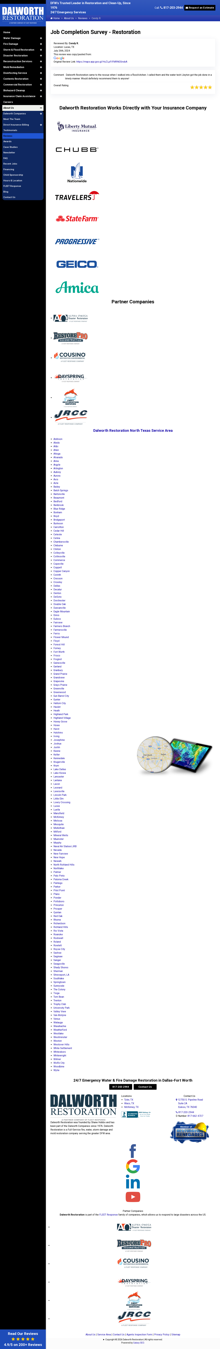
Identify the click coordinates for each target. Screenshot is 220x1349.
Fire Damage (10, 37)
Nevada (57, 850)
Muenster (58, 839)
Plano (56, 894)
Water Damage (12, 31)
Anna (56, 461)
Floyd (56, 640)
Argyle (56, 464)
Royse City (59, 949)
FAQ (5, 152)
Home (55, 18)
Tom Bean (58, 996)
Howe (56, 725)
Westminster (60, 1037)
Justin (56, 747)
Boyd (56, 516)
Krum (56, 765)
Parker (57, 886)
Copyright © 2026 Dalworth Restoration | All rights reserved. (134, 1339)
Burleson (58, 523)
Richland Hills (60, 927)
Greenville (58, 688)
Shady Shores (60, 967)
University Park (61, 1007)
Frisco (56, 655)
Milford (57, 831)
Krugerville (59, 762)
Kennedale (59, 758)
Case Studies (10, 140)
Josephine (59, 739)
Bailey (56, 486)
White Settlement (62, 1048)
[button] (41, 32)
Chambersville (61, 541)
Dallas (56, 585)
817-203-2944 (171, 7)
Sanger (57, 960)
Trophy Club (59, 1004)
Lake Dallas (59, 769)
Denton (57, 593)
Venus (56, 1018)
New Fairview (60, 853)
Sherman (58, 971)
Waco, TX (129, 1103)
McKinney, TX (131, 1107)
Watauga (58, 1022)
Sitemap (175, 1334)
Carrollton (58, 527)
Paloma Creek (60, 879)
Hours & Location (12, 174)
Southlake (58, 978)
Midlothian (59, 828)
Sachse (57, 952)
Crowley (57, 582)
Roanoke (58, 934)
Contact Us (145, 1086)
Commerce (59, 560)
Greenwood (59, 692)
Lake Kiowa (59, 773)
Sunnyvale (58, 985)
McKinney (58, 817)
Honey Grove (60, 721)
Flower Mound (61, 637)
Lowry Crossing (61, 802)
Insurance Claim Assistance (19, 90)
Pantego (57, 883)
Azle (55, 483)
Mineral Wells (60, 835)
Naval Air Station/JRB (65, 846)
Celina (56, 538)
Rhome (57, 919)
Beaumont (58, 497)
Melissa (57, 820)
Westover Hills (61, 1044)
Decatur (57, 589)
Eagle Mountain (61, 611)
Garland (57, 666)
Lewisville (58, 791)
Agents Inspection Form (139, 1334)
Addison (57, 439)
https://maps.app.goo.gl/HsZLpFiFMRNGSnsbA (101, 61)
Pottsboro (58, 901)
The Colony (59, 989)
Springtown (59, 982)
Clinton (57, 549)
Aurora (56, 475)
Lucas (56, 806)
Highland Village (62, 717)
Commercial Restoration (17, 78)
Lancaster (58, 776)
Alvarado (58, 457)
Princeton (58, 905)
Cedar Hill (58, 530)
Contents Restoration (15, 72)
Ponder (57, 897)
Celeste (57, 534)
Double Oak (59, 604)
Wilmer (57, 1059)
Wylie (56, 1070)
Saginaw (57, 956)
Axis (55, 479)
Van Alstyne (59, 1015)
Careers (8, 95)
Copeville (58, 563)
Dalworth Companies (14, 107)
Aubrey (57, 472)
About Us (69, 18)
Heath (56, 710)
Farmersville (60, 629)
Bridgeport (59, 519)
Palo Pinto (59, 875)
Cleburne (58, 545)
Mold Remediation (13, 60)
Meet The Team (11, 113)
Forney (57, 648)
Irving (56, 736)
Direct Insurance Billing (16, 118)
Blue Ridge (59, 508)
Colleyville (59, 552)
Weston (57, 1040)
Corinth (57, 574)
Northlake (58, 868)
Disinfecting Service (15, 66)
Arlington (58, 468)
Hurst (56, 728)
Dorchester (59, 600)
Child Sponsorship (13, 168)
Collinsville (59, 556)
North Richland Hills (63, 864)
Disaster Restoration (15, 49)
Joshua (57, 743)
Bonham (57, 512)
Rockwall (58, 938)
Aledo (56, 442)
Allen (56, 450)
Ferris (56, 633)
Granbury (58, 670)
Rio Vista (58, 930)
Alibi (55, 446)
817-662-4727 (195, 1115)
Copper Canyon (61, 571)
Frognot (57, 659)
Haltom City (59, 703)
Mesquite (58, 824)
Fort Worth (59, 651)
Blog (5, 185)
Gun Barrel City (61, 695)
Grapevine (58, 681)
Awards (7, 135)
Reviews (82, 18)
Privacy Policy (161, 1334)
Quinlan (57, 912)
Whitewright (59, 1055)
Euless (57, 618)
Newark (57, 861)
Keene (56, 750)
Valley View (59, 1011)
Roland (57, 941)
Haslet (57, 706)
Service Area (104, 1334)
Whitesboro (59, 1051)
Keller (56, 754)
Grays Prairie (60, 684)
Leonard (57, 787)
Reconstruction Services (17, 55)
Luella (56, 809)
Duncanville (59, 607)
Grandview (59, 677)
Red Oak (57, 916)
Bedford (57, 501)
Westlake (58, 1033)
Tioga (56, 993)
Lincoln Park (60, 795)
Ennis (56, 615)
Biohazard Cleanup (14, 84)
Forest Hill (59, 644)
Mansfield (58, 813)
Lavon (56, 784)
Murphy (57, 842)
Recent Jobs (10, 157)
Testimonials (10, 124)
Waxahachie (59, 1026)
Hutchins (58, 732)
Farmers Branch (61, 626)
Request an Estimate (200, 7)
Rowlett (57, 945)
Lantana (57, 780)
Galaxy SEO (138, 1343)
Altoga (56, 453)
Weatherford (60, 1029)
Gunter (56, 699)
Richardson (59, 923)
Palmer (57, 872)
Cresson (57, 578)
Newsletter (9, 146)
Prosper (57, 908)
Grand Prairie (60, 673)
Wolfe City (59, 1062)
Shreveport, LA (61, 974)
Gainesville (59, 662)
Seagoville (59, 963)
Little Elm (58, 798)
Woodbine (58, 1066)
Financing (8, 163)
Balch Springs (60, 490)
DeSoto (57, 596)
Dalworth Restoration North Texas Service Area (133, 430)
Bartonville (59, 494)
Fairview (57, 622)
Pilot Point (59, 890)
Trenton (57, 1000)
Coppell (57, 567)
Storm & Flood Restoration (18, 43)
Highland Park (60, 714)
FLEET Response (108, 1214)
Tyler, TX (128, 1099)
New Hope (59, 857)
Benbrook (58, 505)
